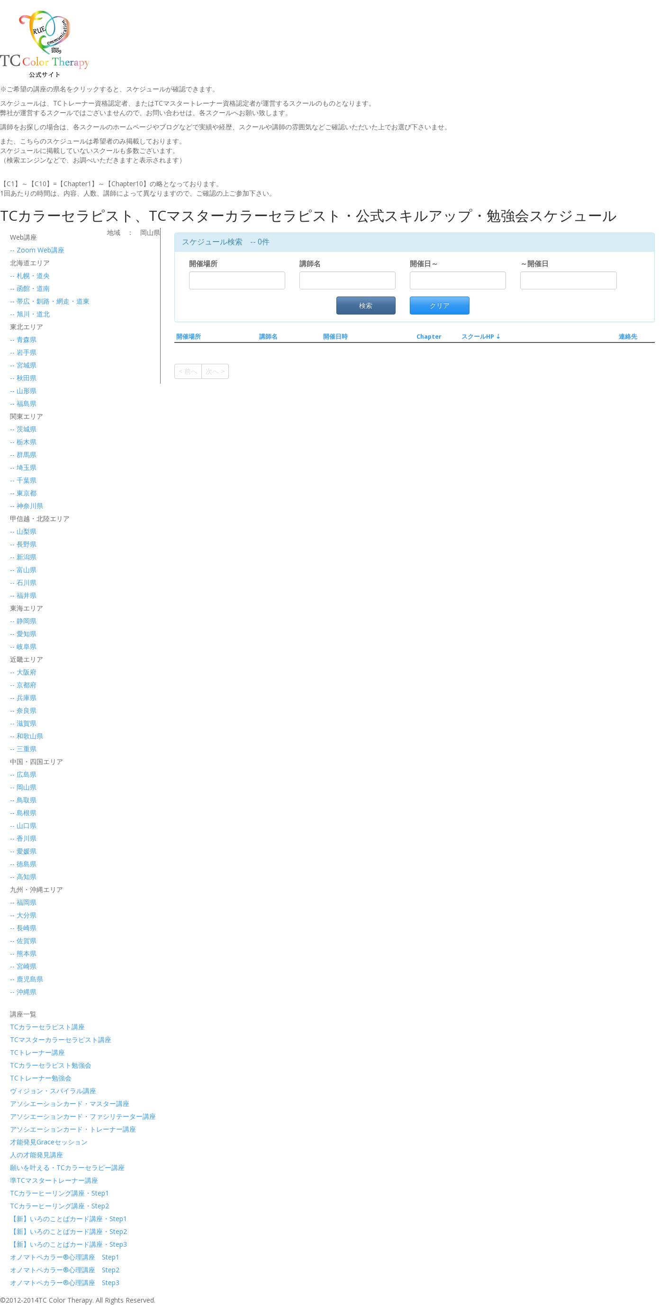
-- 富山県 (23, 569)
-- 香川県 (23, 838)
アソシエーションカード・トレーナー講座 (53, 1129)
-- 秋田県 (23, 377)
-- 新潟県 (23, 556)
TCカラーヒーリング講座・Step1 (53, 1192)
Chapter (429, 337)
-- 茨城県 (23, 428)
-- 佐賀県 (23, 940)
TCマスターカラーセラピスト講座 (53, 1039)
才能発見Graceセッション (49, 1141)
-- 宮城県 (23, 364)
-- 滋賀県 (23, 723)
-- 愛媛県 (23, 850)
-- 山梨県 (23, 531)
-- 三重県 (23, 748)
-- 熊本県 (23, 953)
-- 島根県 (23, 812)
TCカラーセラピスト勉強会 (50, 1065)
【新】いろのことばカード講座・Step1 (53, 1218)
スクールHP (477, 337)
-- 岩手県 (23, 352)
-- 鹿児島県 (26, 978)
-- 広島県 (23, 774)
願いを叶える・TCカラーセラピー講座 (53, 1167)
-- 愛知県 (23, 633)
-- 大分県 (23, 914)
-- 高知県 (23, 876)
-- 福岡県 (23, 902)
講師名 (312, 264)
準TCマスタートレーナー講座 (53, 1180)
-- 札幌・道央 (30, 275)
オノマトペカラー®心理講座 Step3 (53, 1282)
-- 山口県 (23, 825)
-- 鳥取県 (23, 799)
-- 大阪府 (23, 671)
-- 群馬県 (23, 454)
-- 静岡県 (23, 620)
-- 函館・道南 (30, 288)
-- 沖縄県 (23, 991)
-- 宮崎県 (23, 966)
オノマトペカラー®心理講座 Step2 (53, 1269)
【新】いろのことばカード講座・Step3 (53, 1244)
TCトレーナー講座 (37, 1052)
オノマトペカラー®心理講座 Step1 (53, 1256)
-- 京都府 (23, 684)
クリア (440, 305)
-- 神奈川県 (26, 505)
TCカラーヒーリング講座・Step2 (53, 1205)
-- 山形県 (23, 390)
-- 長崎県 (23, 927)
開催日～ (424, 264)
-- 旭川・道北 (30, 313)
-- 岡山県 (23, 787)
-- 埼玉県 (23, 467)
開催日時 (335, 337)
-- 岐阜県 (23, 646)
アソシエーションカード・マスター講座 (53, 1103)
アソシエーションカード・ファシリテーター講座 (53, 1116)
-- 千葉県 (23, 480)
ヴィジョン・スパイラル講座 (53, 1090)
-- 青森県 (23, 339)
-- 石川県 (23, 582)
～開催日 (534, 264)
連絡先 (628, 337)
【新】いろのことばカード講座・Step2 (53, 1231)
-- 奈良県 (23, 710)
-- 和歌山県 (26, 735)
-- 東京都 (23, 492)
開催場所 (205, 264)
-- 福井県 (23, 595)
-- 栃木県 (23, 441)
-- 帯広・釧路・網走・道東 (50, 301)
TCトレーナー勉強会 (41, 1077)
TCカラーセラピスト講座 (47, 1026)
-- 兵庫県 (23, 697)
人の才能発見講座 (36, 1154)
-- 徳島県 (23, 863)
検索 (365, 305)
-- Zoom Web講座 (37, 249)
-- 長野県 (23, 544)
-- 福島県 (23, 403)
